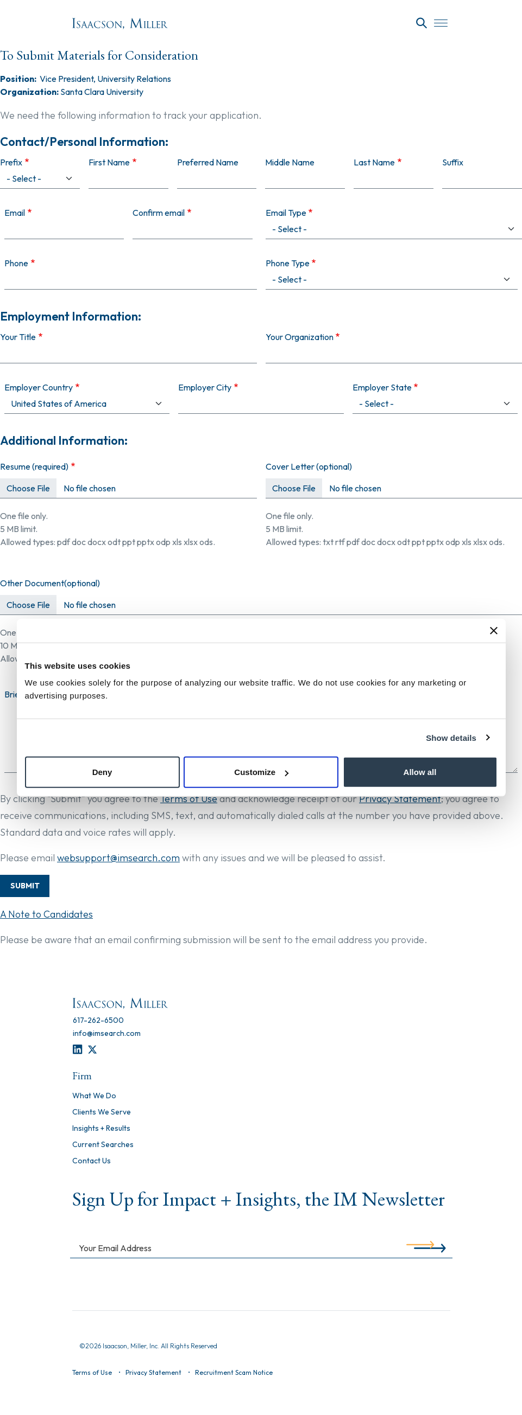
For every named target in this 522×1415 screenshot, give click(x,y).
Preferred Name (207, 162)
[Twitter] (92, 1049)
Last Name (374, 162)
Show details (451, 737)
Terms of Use (188, 798)
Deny (102, 772)
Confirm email (159, 212)
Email (14, 212)
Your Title (18, 336)
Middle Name (290, 162)
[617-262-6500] (98, 1020)
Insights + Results (101, 1128)
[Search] (421, 23)
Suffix (452, 162)
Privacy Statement (400, 798)
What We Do (94, 1096)
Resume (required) (34, 466)
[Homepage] (120, 23)
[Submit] (420, 1247)
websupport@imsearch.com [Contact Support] (118, 857)
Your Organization (300, 336)
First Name (109, 162)
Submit (25, 886)
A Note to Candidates (46, 914)
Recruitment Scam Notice (234, 1372)
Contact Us (91, 1161)
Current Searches (103, 1145)
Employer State (382, 387)
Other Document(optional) (50, 583)
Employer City (204, 387)
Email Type (286, 212)
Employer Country (38, 387)
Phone (16, 263)
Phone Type (288, 263)
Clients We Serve (101, 1112)
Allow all (420, 772)
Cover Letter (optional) (309, 466)
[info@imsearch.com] (106, 1033)
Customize (261, 772)
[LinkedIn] (77, 1049)
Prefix (11, 162)
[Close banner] (494, 630)
